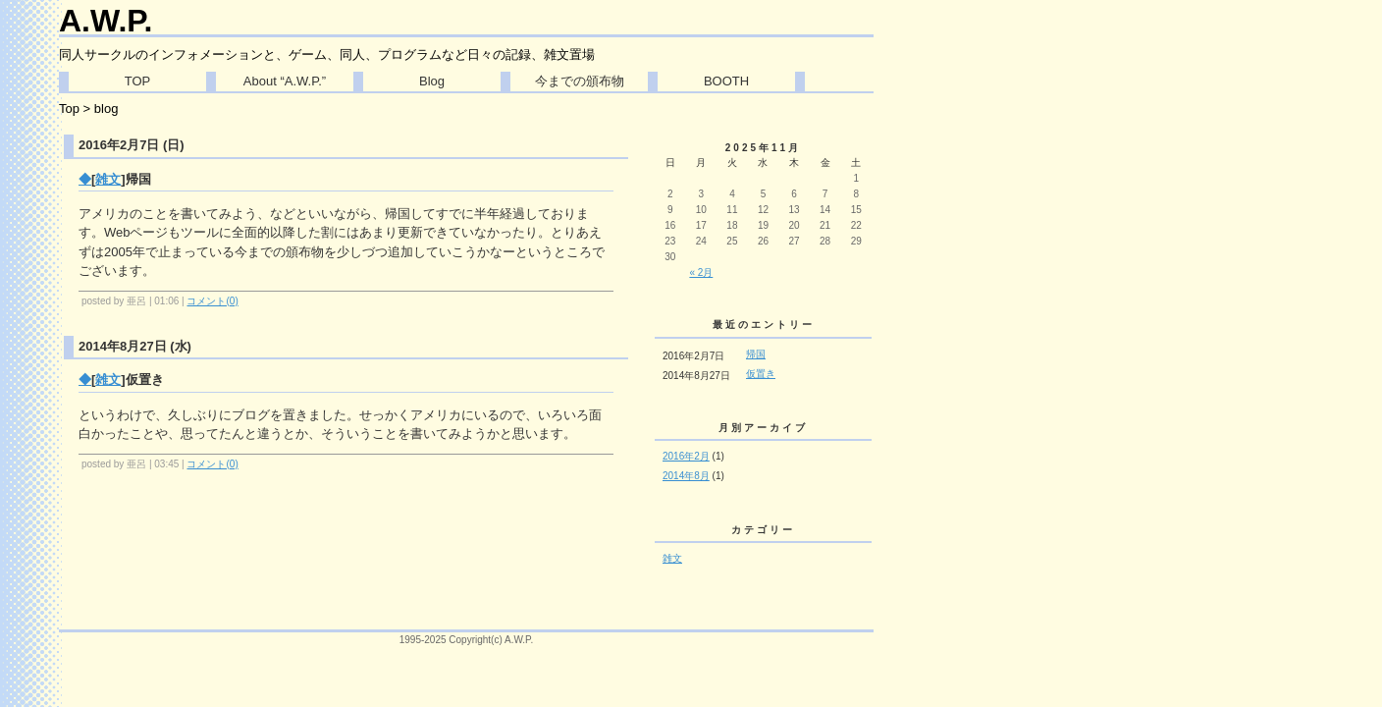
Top (69, 108)
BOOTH (726, 81)
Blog (432, 81)
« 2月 (701, 272)
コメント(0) (212, 301)
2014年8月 (686, 475)
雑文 (108, 179)
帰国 (756, 354)
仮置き (760, 373)
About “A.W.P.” (284, 81)
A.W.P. (105, 20)
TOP (138, 81)
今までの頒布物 (579, 81)
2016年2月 (686, 456)
